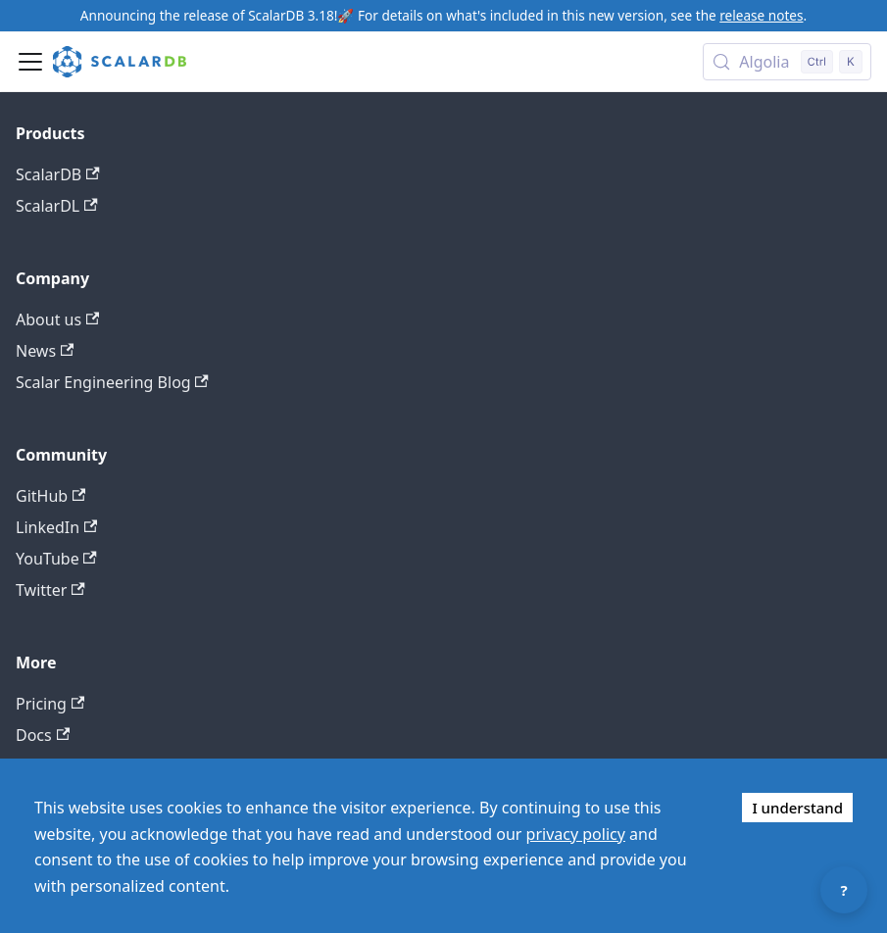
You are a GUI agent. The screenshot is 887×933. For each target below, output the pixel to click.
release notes (761, 15)
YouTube (56, 558)
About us (57, 319)
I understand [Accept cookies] (797, 807)
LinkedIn (56, 527)
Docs (43, 735)
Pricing (50, 703)
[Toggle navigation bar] (30, 61)
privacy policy (575, 834)
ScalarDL (57, 206)
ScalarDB (58, 174)
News (45, 351)
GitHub (50, 496)
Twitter (50, 590)
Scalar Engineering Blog (112, 382)
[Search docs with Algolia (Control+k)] (787, 61)
